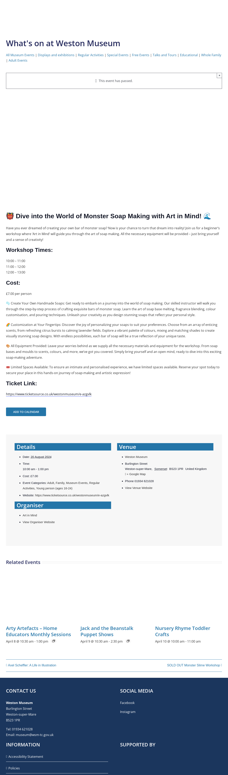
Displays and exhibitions (56, 55)
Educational (189, 55)
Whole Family (211, 55)
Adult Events (18, 60)
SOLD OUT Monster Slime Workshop (193, 665)
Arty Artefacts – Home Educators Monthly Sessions (38, 631)
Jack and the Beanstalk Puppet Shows (106, 631)
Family (60, 483)
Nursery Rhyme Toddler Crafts (182, 631)
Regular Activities (91, 55)
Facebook (127, 703)
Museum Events (77, 483)
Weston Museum (136, 457)
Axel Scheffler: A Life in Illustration (32, 665)
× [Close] (219, 75)
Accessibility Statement (25, 756)
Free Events (140, 55)
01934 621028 (22, 729)
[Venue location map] (165, 515)
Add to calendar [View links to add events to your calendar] (26, 412)
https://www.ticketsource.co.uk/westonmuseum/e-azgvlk (48, 394)
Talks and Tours (165, 55)
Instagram (128, 712)
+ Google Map (136, 474)
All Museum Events (20, 55)
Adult (50, 483)
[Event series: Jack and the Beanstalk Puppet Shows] (128, 641)
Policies (14, 768)
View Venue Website (139, 488)
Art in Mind (30, 515)
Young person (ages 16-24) (54, 488)
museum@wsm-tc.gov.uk (34, 735)
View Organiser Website (39, 522)
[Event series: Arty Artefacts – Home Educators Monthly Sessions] (53, 641)
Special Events (118, 55)
